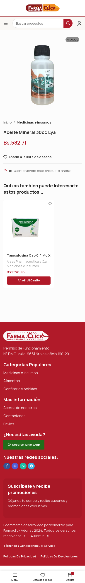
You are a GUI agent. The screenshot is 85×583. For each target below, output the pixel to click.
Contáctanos (14, 415)
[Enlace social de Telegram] (31, 466)
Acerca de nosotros (20, 407)
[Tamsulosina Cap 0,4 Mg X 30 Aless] (28, 225)
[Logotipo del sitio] (43, 7)
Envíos (8, 423)
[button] (29, 280)
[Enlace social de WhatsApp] (23, 466)
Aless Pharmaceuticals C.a (27, 261)
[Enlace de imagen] (26, 335)
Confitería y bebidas (20, 388)
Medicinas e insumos (34, 122)
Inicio (7, 122)
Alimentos (11, 380)
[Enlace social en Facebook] (6, 466)
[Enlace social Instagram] (15, 466)
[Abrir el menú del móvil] (5, 23)
